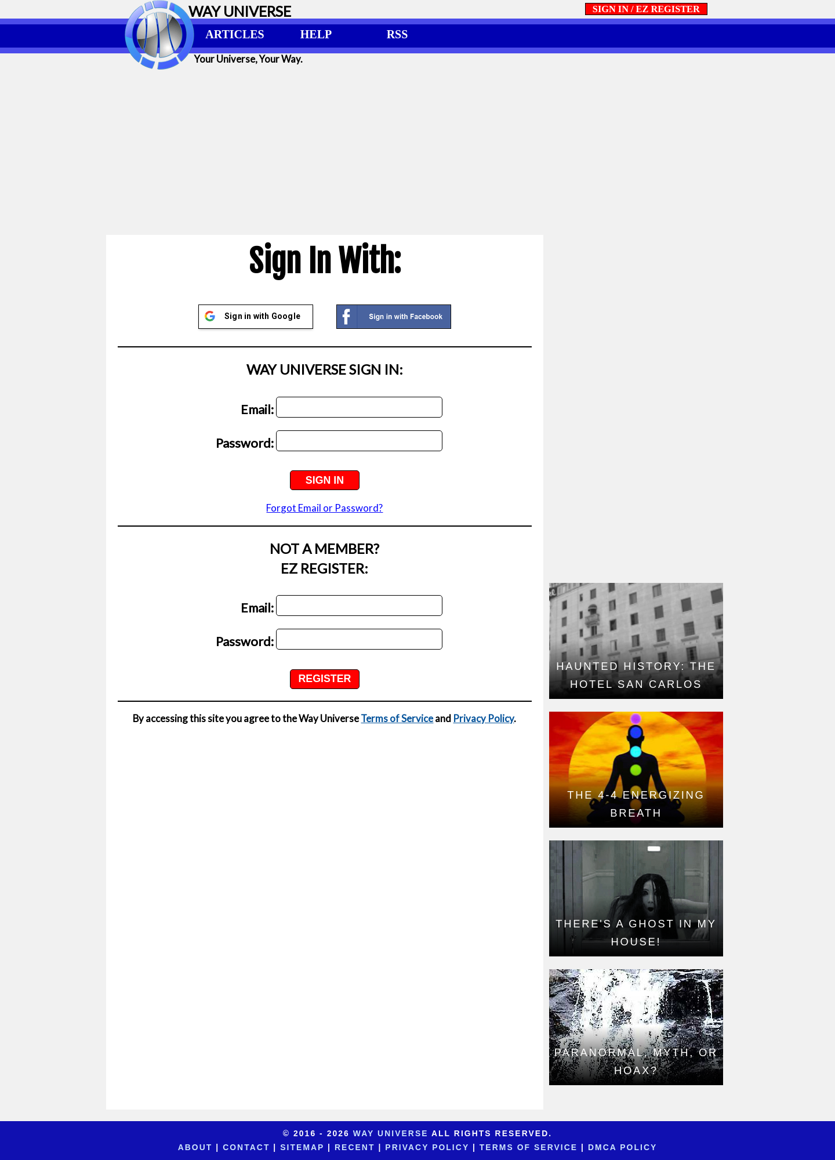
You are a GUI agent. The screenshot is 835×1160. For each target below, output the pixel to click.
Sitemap (302, 1147)
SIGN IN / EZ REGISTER (646, 8)
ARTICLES (234, 34)
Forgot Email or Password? (324, 508)
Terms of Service (397, 718)
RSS (397, 34)
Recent (355, 1147)
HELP (316, 34)
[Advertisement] (417, 152)
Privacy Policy (483, 718)
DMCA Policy (622, 1147)
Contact (246, 1147)
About (195, 1147)
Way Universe (391, 1133)
